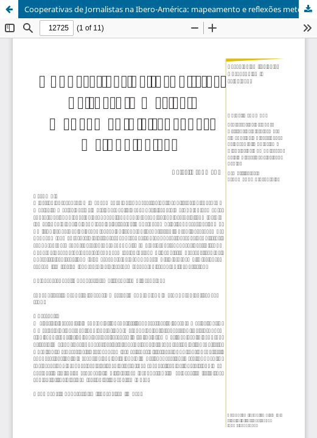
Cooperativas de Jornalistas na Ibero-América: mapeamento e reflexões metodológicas (170, 9)
